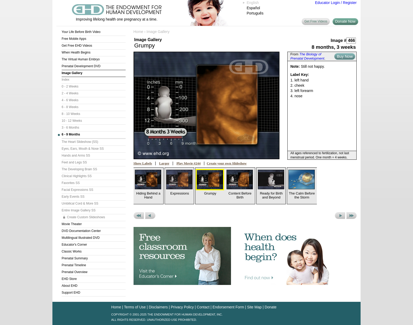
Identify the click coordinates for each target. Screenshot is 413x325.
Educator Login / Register (336, 3)
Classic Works (72, 251)
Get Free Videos (315, 21)
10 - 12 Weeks (72, 121)
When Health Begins (76, 52)
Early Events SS (73, 196)
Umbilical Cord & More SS (80, 203)
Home (138, 32)
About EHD (69, 286)
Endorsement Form (228, 307)
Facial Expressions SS (77, 190)
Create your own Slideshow (227, 163)
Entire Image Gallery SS (79, 210)
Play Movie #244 (188, 163)
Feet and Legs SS (74, 162)
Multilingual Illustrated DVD (81, 238)
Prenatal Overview (74, 272)
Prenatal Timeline (74, 265)
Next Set (351, 215)
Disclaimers (158, 307)
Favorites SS (71, 183)
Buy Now (345, 56)
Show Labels (143, 163)
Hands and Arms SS (76, 155)
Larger (164, 163)
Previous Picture (150, 215)
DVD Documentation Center (81, 231)
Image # (338, 40)
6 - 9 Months (71, 134)
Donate (271, 307)
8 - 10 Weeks (71, 114)
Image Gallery (72, 73)
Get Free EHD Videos (77, 45)
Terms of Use (135, 307)
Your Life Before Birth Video (81, 32)
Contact (203, 307)
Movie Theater (72, 224)
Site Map (254, 307)
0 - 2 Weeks (70, 86)
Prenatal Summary (75, 258)
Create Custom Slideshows (86, 217)
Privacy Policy (182, 307)
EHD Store (69, 279)
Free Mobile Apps (74, 39)
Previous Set (139, 215)
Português (255, 13)
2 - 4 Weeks (70, 93)
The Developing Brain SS (79, 169)
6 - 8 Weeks (70, 107)
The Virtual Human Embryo (81, 59)
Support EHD (71, 292)
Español (253, 8)
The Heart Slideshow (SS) (80, 142)
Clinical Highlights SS (77, 176)
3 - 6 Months (70, 127)
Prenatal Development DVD (81, 66)
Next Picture (340, 215)
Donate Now (345, 21)
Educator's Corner (74, 244)
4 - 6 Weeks (70, 100)
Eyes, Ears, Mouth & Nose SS (83, 149)
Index (65, 79)
